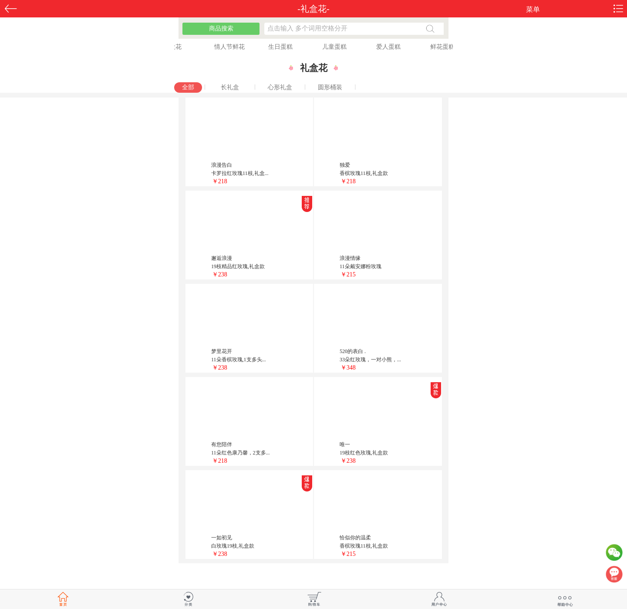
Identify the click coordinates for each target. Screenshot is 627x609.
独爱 (345, 165)
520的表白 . (353, 351)
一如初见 (221, 538)
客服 (614, 576)
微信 (614, 554)
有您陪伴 (221, 444)
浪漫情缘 (350, 258)
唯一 (345, 444)
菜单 (533, 9)
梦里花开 (221, 351)
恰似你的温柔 (355, 538)
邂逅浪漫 (221, 258)
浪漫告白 (221, 165)
